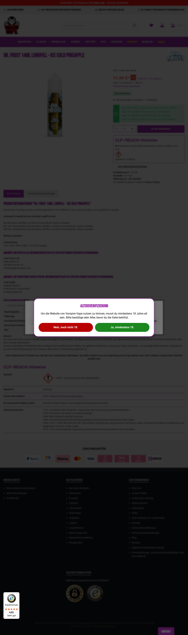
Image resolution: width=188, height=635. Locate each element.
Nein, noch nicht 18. (66, 327)
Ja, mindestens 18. (122, 327)
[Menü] (17, 594)
